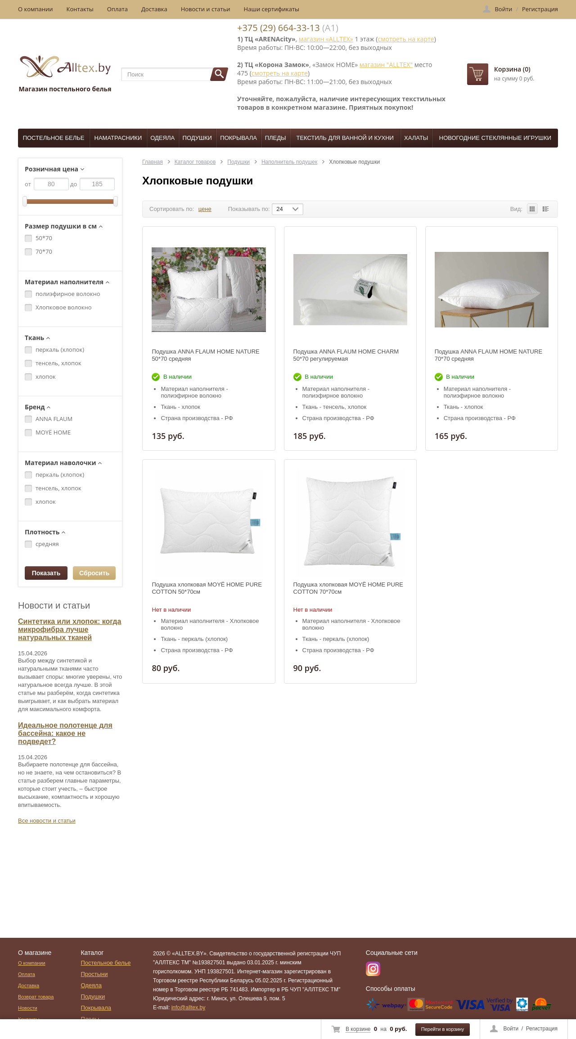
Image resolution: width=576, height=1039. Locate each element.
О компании (35, 9)
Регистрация (542, 1029)
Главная (152, 162)
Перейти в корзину (442, 1029)
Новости (27, 1008)
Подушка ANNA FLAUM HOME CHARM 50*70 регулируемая (346, 355)
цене (205, 209)
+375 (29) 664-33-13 (278, 28)
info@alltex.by (188, 1007)
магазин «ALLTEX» (326, 39)
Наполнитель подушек (289, 162)
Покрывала (238, 137)
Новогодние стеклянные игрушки (495, 137)
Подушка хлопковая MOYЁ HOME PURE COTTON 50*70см (206, 588)
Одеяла (162, 137)
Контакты (80, 9)
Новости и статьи (205, 9)
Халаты (416, 137)
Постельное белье (54, 137)
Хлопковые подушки (354, 162)
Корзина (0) (512, 69)
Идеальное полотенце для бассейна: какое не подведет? (65, 733)
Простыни (94, 974)
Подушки (197, 137)
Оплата (117, 9)
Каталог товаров (195, 162)
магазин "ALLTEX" (386, 64)
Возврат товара (36, 996)
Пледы (275, 137)
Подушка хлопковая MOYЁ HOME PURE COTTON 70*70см (348, 588)
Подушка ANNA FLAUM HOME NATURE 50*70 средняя (205, 355)
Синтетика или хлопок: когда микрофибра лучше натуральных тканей (69, 629)
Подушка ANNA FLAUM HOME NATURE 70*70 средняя (488, 355)
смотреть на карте (406, 39)
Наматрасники (118, 137)
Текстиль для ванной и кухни (345, 137)
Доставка (154, 9)
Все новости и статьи (47, 820)
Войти (511, 1029)
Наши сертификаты (272, 9)
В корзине (358, 1029)
